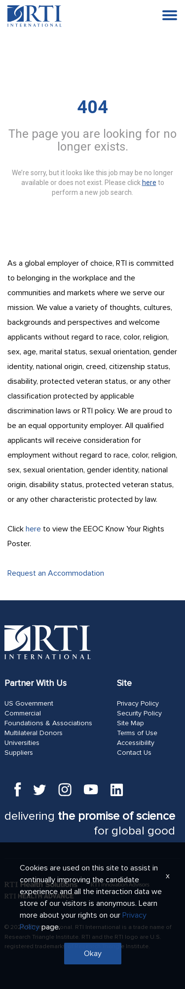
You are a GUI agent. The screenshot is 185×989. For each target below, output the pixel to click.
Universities (21, 743)
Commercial (22, 713)
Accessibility (135, 743)
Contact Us (134, 752)
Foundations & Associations (48, 723)
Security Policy (139, 713)
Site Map (130, 723)
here (33, 529)
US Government (28, 703)
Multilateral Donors (33, 733)
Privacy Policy (138, 703)
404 (92, 107)
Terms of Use (137, 733)
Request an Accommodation (55, 573)
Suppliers (18, 752)
